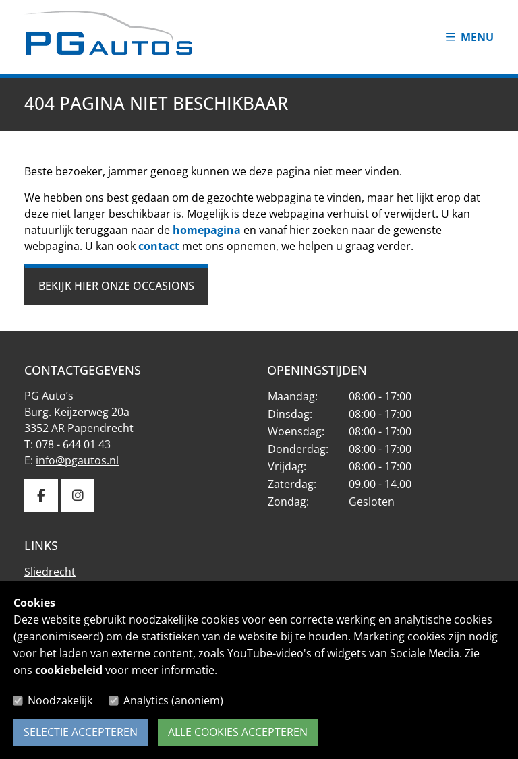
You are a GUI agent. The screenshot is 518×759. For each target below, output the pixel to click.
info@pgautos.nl (77, 460)
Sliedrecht (50, 571)
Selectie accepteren (81, 732)
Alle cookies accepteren (238, 732)
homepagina (207, 229)
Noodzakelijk (60, 700)
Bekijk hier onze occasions (116, 285)
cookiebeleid (69, 670)
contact (158, 246)
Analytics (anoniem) (173, 700)
